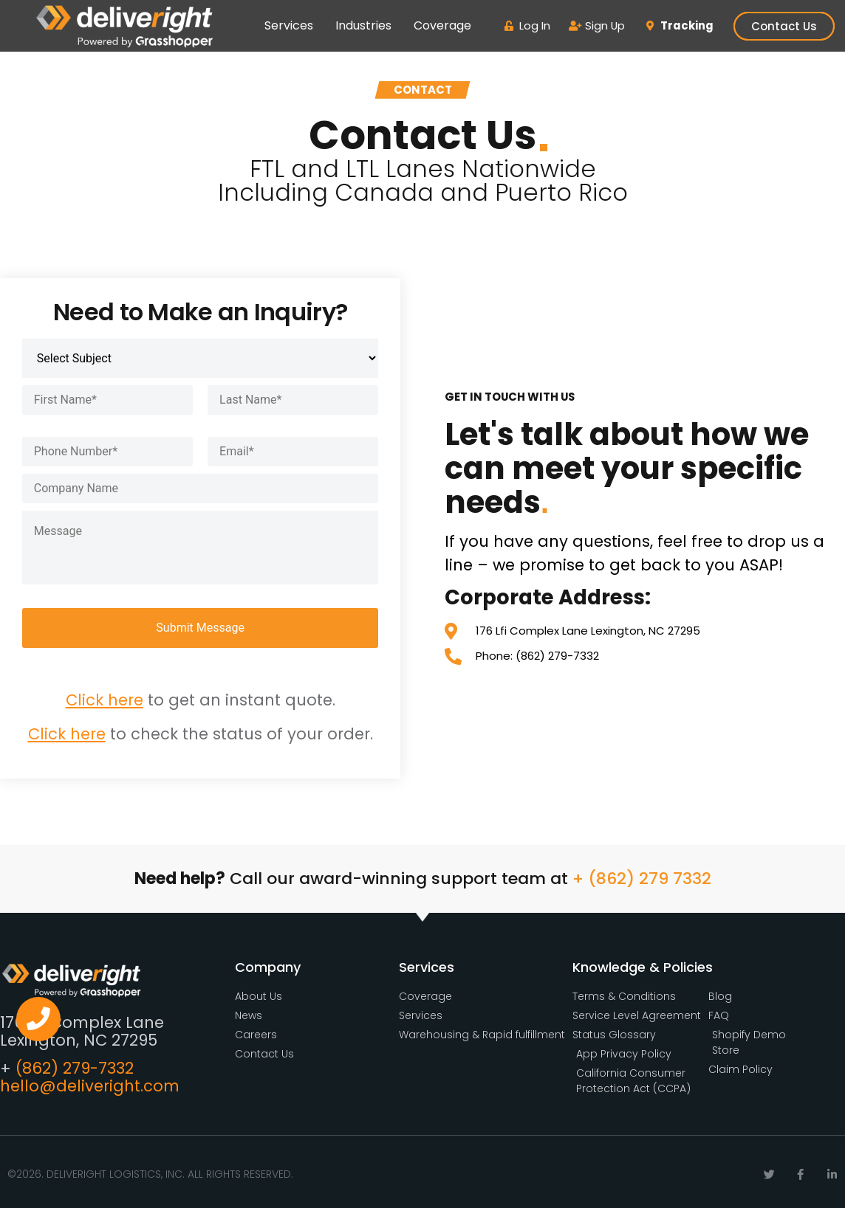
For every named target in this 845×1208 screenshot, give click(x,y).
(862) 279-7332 (75, 1068)
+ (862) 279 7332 (641, 878)
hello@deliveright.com (89, 1086)
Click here (104, 700)
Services (288, 25)
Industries (363, 25)
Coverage (442, 25)
